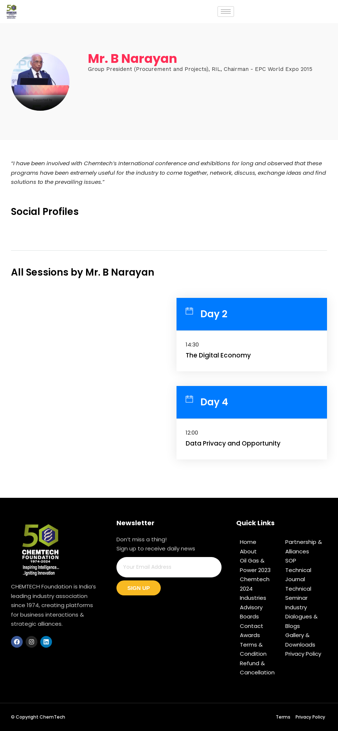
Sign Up (138, 588)
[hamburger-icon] (226, 11)
